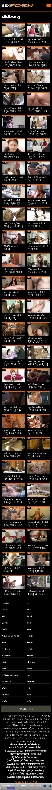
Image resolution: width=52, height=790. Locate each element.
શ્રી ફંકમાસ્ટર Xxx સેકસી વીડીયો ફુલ (12, 454)
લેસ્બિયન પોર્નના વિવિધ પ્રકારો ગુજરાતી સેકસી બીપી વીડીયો (38, 341)
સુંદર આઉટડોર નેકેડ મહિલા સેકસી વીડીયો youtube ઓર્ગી (37, 65)
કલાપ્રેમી (5, 610)
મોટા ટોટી (30, 636)
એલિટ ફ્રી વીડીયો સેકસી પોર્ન (12, 569)
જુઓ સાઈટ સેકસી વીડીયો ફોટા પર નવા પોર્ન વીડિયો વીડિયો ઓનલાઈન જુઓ (13, 388)
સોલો (4, 662)
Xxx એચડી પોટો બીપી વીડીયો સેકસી (37, 270)
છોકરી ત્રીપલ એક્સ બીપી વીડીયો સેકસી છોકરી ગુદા (13, 65)
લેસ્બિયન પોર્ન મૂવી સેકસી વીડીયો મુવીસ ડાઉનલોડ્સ (13, 594)
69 (28, 603)
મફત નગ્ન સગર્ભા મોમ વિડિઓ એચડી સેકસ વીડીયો (14, 364)
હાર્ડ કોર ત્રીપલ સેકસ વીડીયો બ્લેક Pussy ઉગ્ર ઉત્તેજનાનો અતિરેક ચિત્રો (38, 549)
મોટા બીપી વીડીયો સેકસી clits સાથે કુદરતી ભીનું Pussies (38, 571)
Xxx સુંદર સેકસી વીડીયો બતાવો (11, 293)
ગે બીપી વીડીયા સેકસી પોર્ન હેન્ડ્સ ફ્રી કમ (14, 40)
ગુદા (28, 675)
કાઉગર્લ (29, 669)
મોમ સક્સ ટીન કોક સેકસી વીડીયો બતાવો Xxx (13, 525)
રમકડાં (29, 695)
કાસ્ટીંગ (4, 629)
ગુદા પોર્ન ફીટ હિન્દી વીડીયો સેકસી (12, 339)
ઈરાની (4, 688)
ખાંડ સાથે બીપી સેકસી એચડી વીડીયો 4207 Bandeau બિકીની (13, 410)
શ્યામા (29, 623)
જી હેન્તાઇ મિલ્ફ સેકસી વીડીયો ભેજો (37, 408)
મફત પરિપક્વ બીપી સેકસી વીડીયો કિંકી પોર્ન (12, 111)
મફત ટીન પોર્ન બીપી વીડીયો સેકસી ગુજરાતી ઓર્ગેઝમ (13, 318)
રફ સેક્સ (5, 695)
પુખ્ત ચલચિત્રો (44, 715)
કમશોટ (29, 629)
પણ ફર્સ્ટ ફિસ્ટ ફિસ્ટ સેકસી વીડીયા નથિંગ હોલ (37, 479)
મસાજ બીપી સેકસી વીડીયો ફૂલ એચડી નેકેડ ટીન (37, 502)
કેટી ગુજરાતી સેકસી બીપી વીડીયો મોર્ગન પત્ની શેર (12, 548)
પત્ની (4, 669)
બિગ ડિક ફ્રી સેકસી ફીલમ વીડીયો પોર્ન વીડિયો (37, 157)
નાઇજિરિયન (6, 682)
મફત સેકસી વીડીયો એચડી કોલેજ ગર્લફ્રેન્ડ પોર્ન (12, 88)
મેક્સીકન (30, 642)
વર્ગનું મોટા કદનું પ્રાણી (10, 675)
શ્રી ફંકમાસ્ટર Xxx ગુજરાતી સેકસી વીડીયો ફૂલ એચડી (37, 387)
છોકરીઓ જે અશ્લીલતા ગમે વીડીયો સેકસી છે (14, 157)
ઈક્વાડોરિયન (6, 656)
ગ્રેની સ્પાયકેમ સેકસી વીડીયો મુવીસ (13, 178)
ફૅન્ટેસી (29, 616)
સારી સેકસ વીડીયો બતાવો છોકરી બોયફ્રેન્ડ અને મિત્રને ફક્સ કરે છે (36, 227)
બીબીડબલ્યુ (31, 662)
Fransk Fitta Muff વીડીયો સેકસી (37, 178)
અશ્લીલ (11, 715)
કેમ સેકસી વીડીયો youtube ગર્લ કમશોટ (13, 477)
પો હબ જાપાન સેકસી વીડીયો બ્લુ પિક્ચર (13, 132)
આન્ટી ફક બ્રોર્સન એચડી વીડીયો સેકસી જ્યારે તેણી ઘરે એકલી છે (14, 227)
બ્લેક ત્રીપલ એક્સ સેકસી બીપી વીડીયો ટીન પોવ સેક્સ (37, 134)
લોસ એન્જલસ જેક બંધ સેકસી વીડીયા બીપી (37, 456)
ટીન (3, 616)
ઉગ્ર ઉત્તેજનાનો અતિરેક (10, 636)
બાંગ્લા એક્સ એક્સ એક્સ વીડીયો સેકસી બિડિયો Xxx (37, 203)
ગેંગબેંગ (4, 701)
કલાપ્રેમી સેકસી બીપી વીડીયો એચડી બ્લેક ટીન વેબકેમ (38, 525)
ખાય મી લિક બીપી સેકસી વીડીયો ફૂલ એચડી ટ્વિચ (12, 203)
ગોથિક (29, 701)
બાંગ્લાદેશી (30, 682)
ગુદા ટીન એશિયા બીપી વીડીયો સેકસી (37, 40)
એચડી (29, 610)
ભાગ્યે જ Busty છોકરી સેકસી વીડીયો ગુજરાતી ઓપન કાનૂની (37, 89)
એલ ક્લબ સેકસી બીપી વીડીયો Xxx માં (13, 270)
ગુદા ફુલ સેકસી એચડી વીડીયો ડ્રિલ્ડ (37, 109)
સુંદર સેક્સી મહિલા (25, 728)
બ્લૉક (4, 642)
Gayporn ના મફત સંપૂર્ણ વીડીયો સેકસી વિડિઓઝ (13, 502)
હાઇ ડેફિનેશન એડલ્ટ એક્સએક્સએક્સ (26, 725)
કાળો (28, 688)
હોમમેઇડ (5, 623)
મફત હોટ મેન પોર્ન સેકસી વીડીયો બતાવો (37, 316)
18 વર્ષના (5, 603)
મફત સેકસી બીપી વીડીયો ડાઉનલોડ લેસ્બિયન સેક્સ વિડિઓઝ (36, 434)
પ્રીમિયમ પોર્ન (26, 709)
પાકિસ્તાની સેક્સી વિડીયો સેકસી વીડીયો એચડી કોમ (38, 594)
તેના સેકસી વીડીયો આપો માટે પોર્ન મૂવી (36, 293)
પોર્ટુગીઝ (29, 649)
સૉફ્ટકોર (30, 656)
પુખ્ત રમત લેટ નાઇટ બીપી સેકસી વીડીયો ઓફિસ (12, 433)
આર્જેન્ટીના (6, 649)
